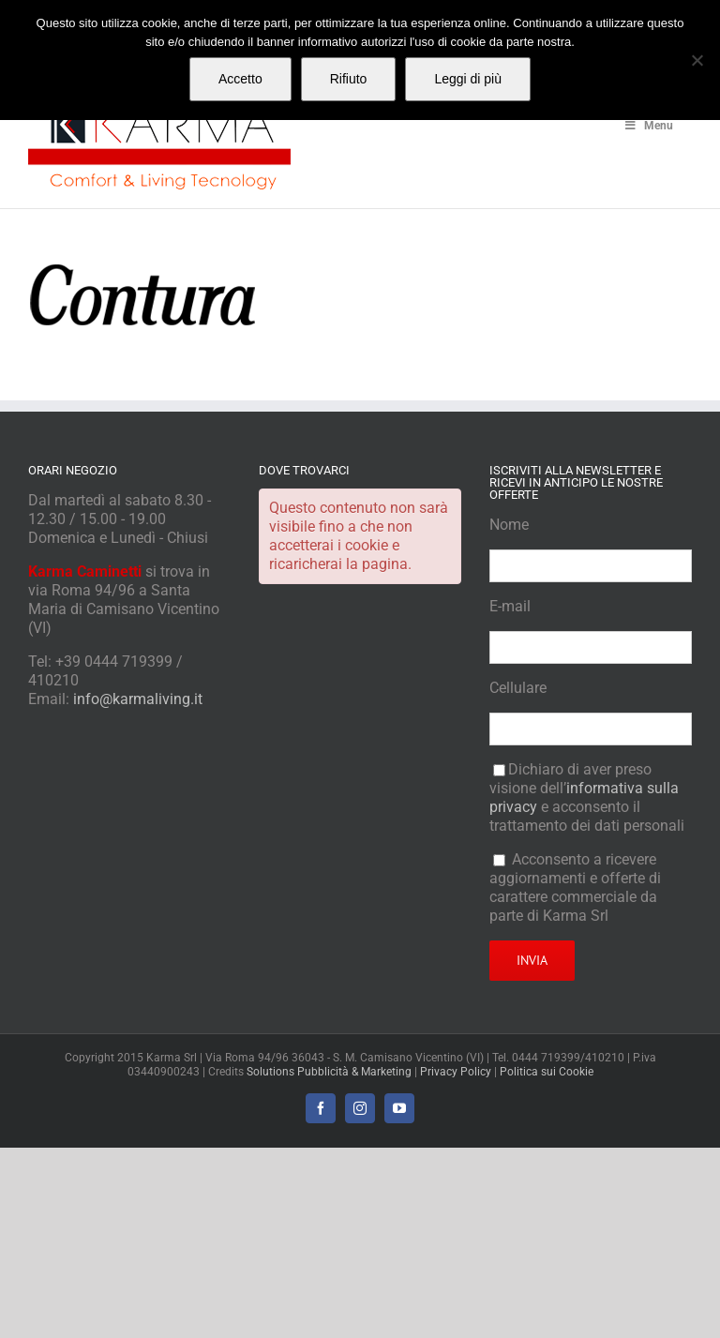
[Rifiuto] (696, 60)
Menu (647, 125)
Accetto (240, 78)
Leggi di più (468, 78)
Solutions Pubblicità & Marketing (329, 1071)
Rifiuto (349, 78)
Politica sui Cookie (546, 1071)
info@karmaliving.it (137, 699)
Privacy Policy (455, 1071)
